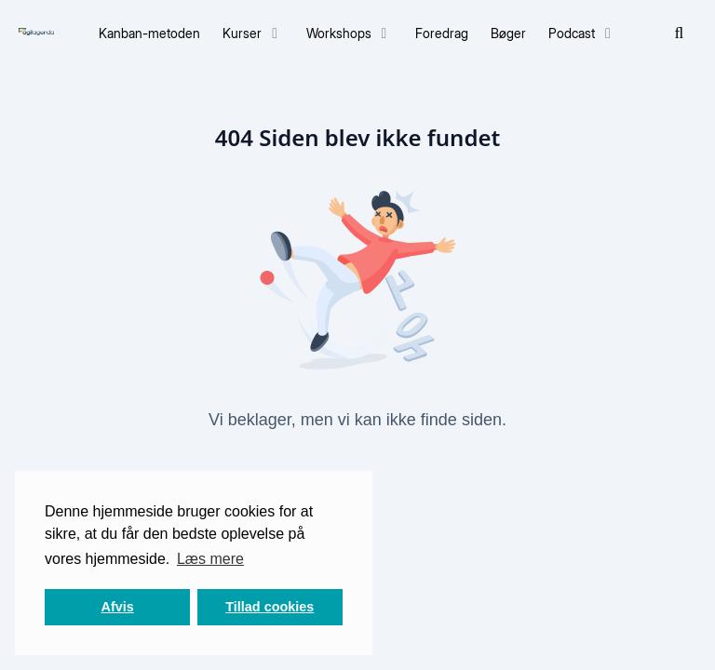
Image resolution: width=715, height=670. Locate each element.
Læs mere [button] (210, 559)
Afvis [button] (117, 606)
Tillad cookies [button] (269, 606)
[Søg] (679, 33)
